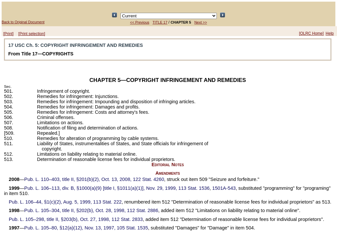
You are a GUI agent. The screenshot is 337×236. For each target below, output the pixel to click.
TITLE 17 (160, 22)
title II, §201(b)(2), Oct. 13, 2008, (94, 179)
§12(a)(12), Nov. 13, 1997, (86, 227)
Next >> (200, 22)
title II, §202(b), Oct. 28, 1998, (91, 210)
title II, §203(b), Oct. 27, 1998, (76, 219)
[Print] (8, 33)
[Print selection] (31, 33)
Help (330, 33)
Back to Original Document (23, 22)
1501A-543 (224, 188)
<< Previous (139, 22)
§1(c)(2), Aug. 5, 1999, (65, 202)
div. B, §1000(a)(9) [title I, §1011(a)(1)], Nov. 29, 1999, (117, 188)
